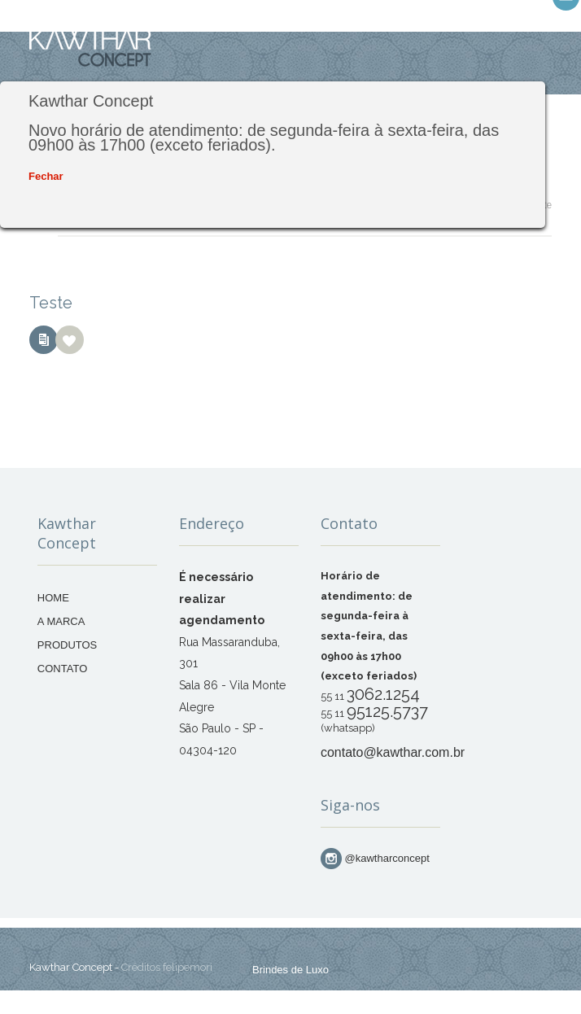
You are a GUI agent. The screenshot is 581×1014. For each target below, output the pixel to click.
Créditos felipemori (166, 967)
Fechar (45, 176)
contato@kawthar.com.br (393, 752)
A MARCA (61, 621)
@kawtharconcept (375, 858)
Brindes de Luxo (290, 970)
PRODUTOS (67, 645)
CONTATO (62, 668)
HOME (53, 598)
